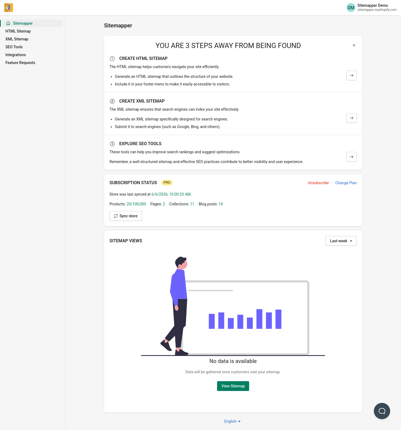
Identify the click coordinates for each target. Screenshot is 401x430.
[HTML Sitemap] (351, 75)
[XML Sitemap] (351, 118)
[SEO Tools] (351, 157)
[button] (382, 411)
